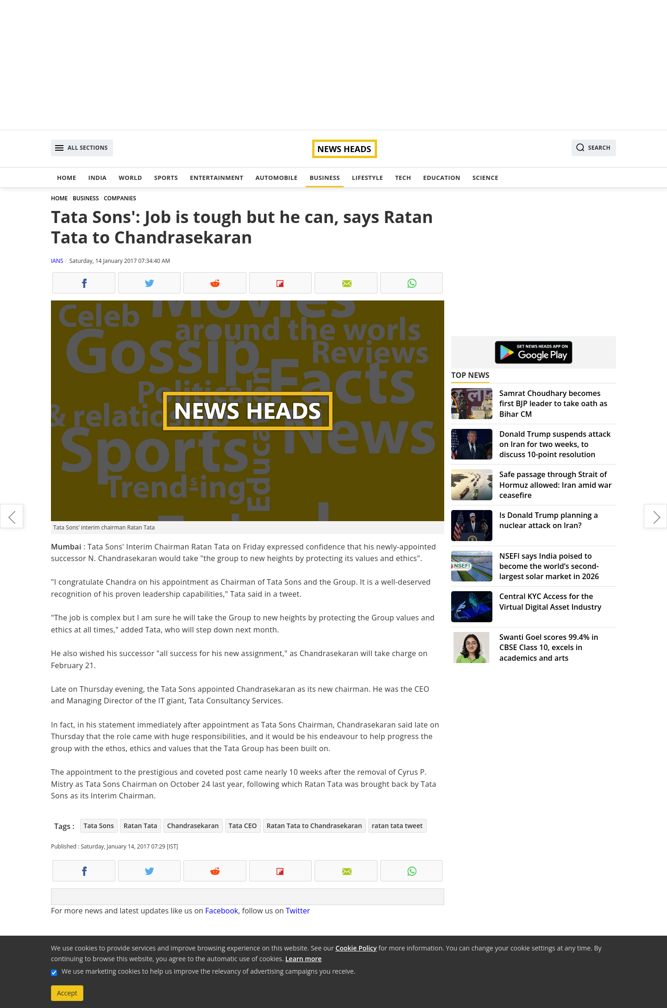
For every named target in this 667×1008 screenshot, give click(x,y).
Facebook (221, 911)
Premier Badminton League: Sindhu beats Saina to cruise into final (11, 516)
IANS (57, 261)
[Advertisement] (333, 65)
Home (66, 177)
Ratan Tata (140, 825)
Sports (166, 177)
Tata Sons (99, 825)
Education (441, 177)
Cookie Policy (356, 948)
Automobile (276, 177)
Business (324, 177)
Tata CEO (243, 825)
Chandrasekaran (193, 825)
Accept (67, 993)
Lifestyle (367, 177)
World (130, 177)
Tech (403, 177)
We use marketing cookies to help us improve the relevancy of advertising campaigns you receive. (208, 971)
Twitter (298, 911)
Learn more (303, 958)
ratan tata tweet (397, 825)
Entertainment (216, 177)
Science (485, 177)
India (97, 177)
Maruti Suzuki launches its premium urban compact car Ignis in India (655, 516)
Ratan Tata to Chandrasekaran (314, 825)
